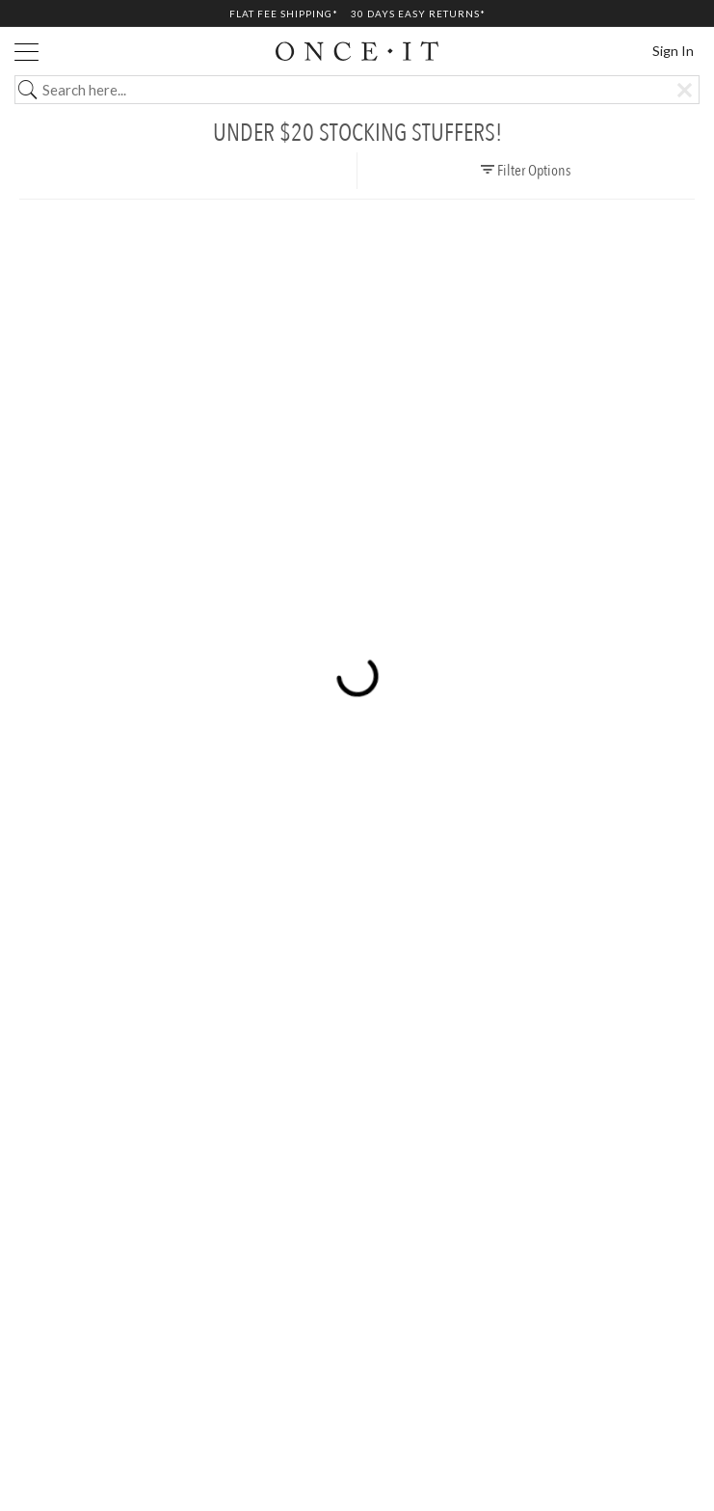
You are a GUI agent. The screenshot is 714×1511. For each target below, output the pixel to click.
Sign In (673, 50)
